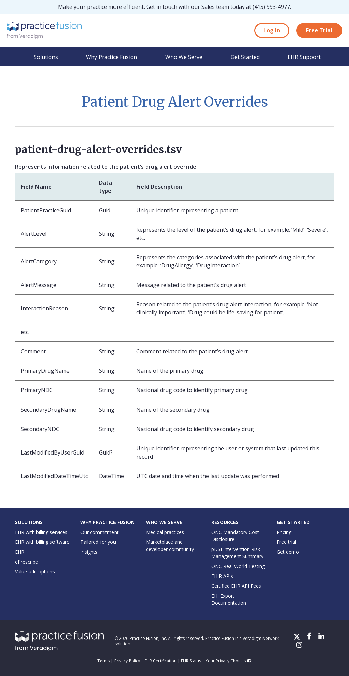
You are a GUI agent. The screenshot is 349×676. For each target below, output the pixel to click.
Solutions (46, 57)
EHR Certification (161, 661)
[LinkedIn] (321, 637)
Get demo (288, 552)
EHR (19, 552)
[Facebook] (310, 637)
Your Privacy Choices (229, 661)
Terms (103, 661)
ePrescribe (26, 561)
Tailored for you (98, 542)
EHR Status (191, 661)
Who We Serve (183, 57)
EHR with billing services (41, 532)
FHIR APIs (222, 576)
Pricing (284, 532)
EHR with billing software (42, 542)
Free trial (286, 542)
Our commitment (99, 532)
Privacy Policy (127, 661)
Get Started (245, 57)
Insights (88, 552)
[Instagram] (299, 645)
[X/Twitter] (297, 637)
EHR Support (304, 57)
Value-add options (35, 571)
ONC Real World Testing (238, 566)
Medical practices (165, 532)
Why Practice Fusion (111, 57)
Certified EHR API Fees (236, 586)
